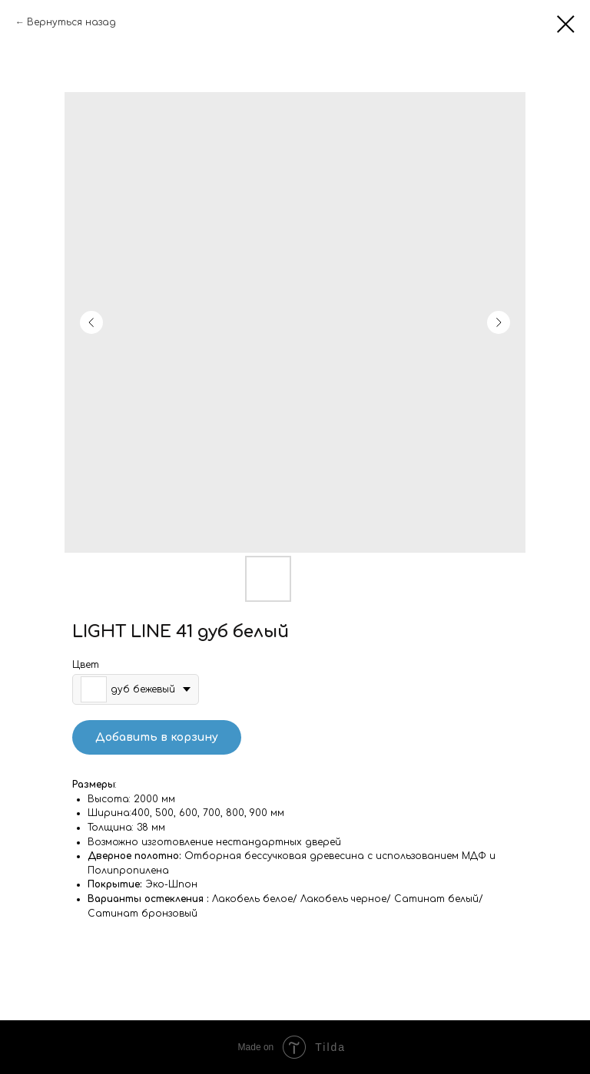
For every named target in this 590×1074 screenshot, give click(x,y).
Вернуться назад (71, 22)
